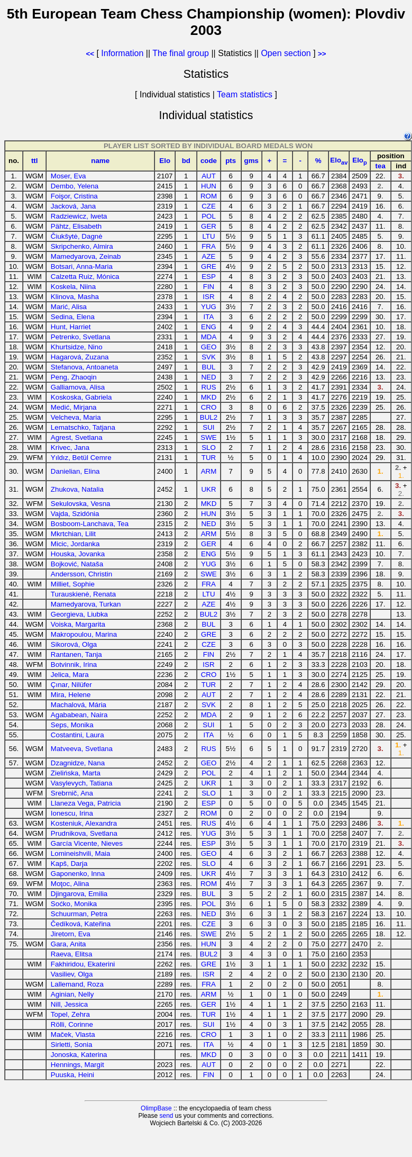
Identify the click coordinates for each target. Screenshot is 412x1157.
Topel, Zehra (70, 1014)
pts (230, 161)
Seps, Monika (72, 725)
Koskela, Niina (73, 287)
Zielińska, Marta (75, 773)
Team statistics (244, 94)
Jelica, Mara (70, 675)
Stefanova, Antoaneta (84, 367)
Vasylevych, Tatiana (82, 783)
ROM (208, 196)
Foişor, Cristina (74, 196)
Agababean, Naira (79, 715)
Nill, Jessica (69, 1004)
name (100, 161)
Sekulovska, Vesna (81, 504)
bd (186, 161)
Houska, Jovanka (78, 554)
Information (122, 53)
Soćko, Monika (74, 904)
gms (251, 161)
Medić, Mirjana (74, 407)
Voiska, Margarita (78, 624)
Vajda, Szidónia (75, 514)
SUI (208, 427)
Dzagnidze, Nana (78, 763)
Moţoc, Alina (70, 884)
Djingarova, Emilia (79, 894)
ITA (209, 317)
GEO (209, 347)
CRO (209, 407)
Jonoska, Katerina (79, 1055)
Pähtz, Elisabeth (76, 226)
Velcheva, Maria (76, 417)
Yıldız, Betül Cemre (81, 458)
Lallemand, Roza (77, 984)
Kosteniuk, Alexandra (84, 823)
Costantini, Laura (77, 735)
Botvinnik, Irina (74, 664)
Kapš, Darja (69, 863)
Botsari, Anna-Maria (82, 266)
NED (208, 377)
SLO (209, 447)
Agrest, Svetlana (77, 437)
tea (381, 166)
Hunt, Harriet (71, 327)
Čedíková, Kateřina (81, 924)
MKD (209, 397)
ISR (208, 297)
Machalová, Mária (78, 705)
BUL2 (208, 417)
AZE (209, 256)
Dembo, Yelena (74, 186)
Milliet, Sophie (73, 584)
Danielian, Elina (75, 471)
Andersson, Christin (81, 574)
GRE (208, 266)
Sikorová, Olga (74, 644)
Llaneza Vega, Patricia (86, 803)
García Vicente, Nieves (87, 843)
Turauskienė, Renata (83, 594)
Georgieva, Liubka (79, 614)
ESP (209, 277)
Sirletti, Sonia (72, 1044)
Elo (164, 161)
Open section (285, 53)
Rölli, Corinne (72, 1024)
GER (208, 226)
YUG (208, 307)
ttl (34, 161)
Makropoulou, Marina (84, 634)
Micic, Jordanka (75, 544)
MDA (209, 337)
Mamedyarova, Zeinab (86, 256)
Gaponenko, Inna (78, 874)
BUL (209, 367)
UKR (208, 489)
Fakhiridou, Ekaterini (83, 964)
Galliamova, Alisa (78, 387)
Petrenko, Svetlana (81, 337)
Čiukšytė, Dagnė (77, 236)
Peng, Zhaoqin (74, 377)
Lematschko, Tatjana (83, 427)
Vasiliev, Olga (72, 974)
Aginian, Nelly (72, 994)
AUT (209, 176)
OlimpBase (156, 1108)
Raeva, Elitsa (72, 954)
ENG (208, 327)
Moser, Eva (68, 176)
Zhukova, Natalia (77, 489)
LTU (208, 236)
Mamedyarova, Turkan (86, 604)
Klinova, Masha (75, 297)
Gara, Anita (68, 944)
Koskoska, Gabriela (81, 397)
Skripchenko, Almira (82, 246)
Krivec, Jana (70, 447)
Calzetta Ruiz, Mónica (85, 277)
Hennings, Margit (77, 1065)
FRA (209, 246)
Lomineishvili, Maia (81, 853)
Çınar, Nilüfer (71, 685)
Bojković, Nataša (77, 564)
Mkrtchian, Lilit (73, 534)
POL (209, 216)
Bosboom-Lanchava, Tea (90, 524)
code (208, 161)
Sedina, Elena (73, 317)
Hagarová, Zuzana (80, 357)
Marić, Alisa (69, 307)
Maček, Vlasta (73, 1034)
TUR (209, 458)
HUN (208, 186)
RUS (208, 387)
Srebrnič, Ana (72, 793)
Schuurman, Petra (79, 914)
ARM (209, 471)
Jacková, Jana (73, 206)
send (166, 1115)
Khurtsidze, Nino (77, 347)
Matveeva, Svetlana (82, 749)
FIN (208, 287)
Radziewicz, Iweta (79, 216)
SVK (209, 357)
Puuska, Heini (72, 1075)
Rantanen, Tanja (76, 654)
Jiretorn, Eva (70, 934)
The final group (180, 53)
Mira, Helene (71, 695)
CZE (209, 206)
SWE (208, 437)
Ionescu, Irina (72, 813)
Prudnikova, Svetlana (84, 833)
